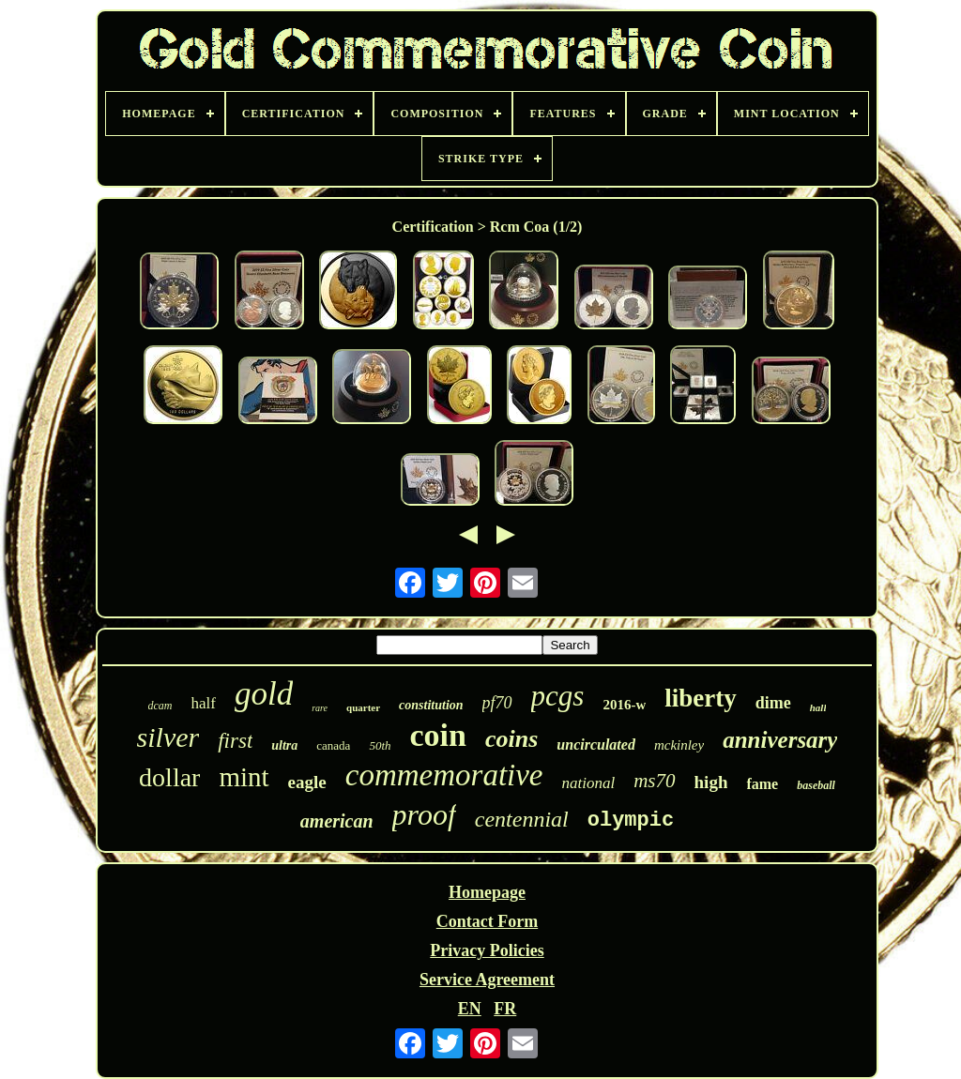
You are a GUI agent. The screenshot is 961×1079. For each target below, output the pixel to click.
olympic (630, 820)
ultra (284, 745)
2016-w (624, 704)
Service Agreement (487, 979)
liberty (700, 698)
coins (511, 738)
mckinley (679, 744)
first (235, 740)
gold (264, 694)
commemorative (444, 775)
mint (243, 777)
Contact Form (487, 921)
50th (379, 745)
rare (320, 708)
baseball (816, 785)
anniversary (780, 739)
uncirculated (596, 744)
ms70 (654, 780)
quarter (363, 707)
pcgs (558, 695)
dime (773, 702)
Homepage (487, 892)
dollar (169, 777)
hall (818, 707)
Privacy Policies (486, 950)
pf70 (497, 702)
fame (762, 784)
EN (469, 1008)
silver (168, 737)
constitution (431, 705)
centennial (522, 819)
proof (424, 814)
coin (438, 735)
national (589, 783)
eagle (307, 782)
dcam (160, 705)
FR (505, 1008)
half (203, 703)
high (711, 782)
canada (333, 745)
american (337, 821)
